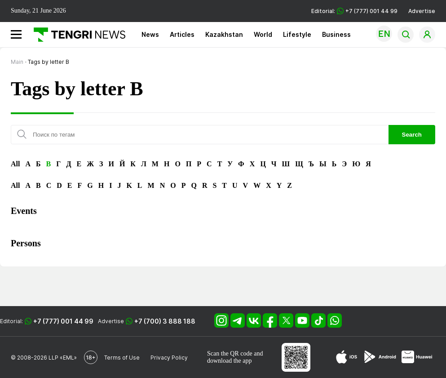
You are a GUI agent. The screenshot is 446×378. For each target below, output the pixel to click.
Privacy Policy (169, 357)
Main (17, 61)
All (15, 164)
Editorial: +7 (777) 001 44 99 (354, 11)
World (263, 34)
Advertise (421, 11)
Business (336, 34)
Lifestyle (297, 34)
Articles (182, 34)
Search (412, 134)
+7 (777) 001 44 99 (63, 321)
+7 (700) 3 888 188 (164, 321)
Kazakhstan (224, 34)
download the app (229, 360)
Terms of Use (122, 357)
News (150, 34)
